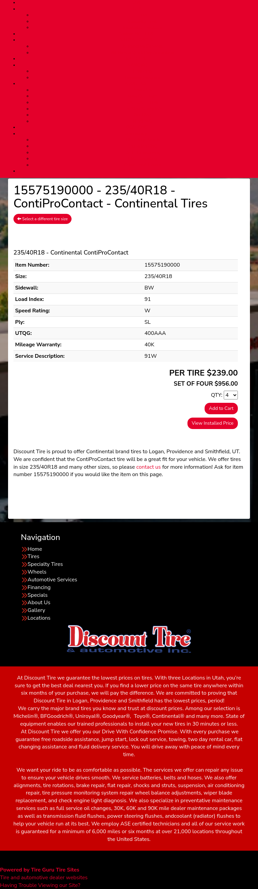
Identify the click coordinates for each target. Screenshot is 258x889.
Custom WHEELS (136, 34)
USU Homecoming (142, 153)
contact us (148, 467)
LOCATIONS (136, 127)
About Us (142, 90)
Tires (142, 15)
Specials (38, 595)
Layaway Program (142, 78)
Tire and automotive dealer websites (44, 873)
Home (35, 549)
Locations (39, 618)
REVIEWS (142, 121)
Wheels (37, 572)
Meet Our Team (142, 96)
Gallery (36, 610)
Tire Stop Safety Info (143, 109)
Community (136, 134)
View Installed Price (212, 423)
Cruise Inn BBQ (142, 146)
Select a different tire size (42, 219)
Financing (142, 71)
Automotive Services (142, 46)
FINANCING (135, 65)
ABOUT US (136, 84)
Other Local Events (142, 165)
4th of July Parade (142, 140)
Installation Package (142, 28)
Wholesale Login (135, 171)
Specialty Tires (142, 21)
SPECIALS (136, 59)
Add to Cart (221, 408)
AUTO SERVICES (136, 40)
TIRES (135, 9)
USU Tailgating (142, 159)
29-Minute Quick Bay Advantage (142, 53)
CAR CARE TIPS (142, 103)
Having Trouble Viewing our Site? (40, 885)
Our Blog (143, 115)
